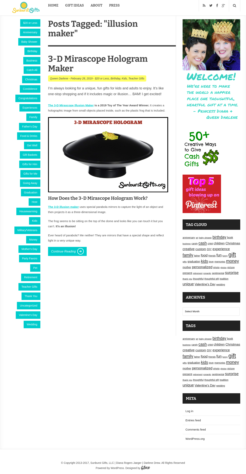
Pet (35, 267)
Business (31, 60)
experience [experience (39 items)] (221, 249)
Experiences (29, 107)
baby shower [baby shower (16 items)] (205, 238)
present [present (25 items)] (187, 273)
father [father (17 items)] (197, 255)
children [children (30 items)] (219, 243)
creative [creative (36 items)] (189, 249)
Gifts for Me (30, 173)
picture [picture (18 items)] (231, 267)
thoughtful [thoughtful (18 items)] (198, 278)
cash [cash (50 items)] (203, 243)
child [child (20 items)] (210, 243)
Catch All (32, 70)
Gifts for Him (29, 164)
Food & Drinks (28, 135)
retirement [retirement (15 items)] (198, 273)
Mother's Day (29, 249)
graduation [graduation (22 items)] (193, 261)
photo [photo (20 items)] (216, 267)
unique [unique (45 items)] (188, 284)
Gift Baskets (30, 154)
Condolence (30, 88)
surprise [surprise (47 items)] (232, 273)
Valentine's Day (28, 315)
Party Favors (29, 258)
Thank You (31, 296)
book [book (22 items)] (230, 237)
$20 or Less (30, 22)
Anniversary (30, 32)
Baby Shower (29, 41)
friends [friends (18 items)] (212, 255)
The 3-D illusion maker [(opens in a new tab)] (63, 206)
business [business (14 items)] (187, 243)
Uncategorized (28, 305)
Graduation (30, 192)
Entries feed (193, 420)
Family (33, 117)
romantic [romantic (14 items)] (207, 273)
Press (114, 5)
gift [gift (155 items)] (232, 254)
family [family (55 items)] (188, 255)
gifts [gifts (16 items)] (185, 262)
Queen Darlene (59, 78)
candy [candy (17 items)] (194, 243)
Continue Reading (63, 251)
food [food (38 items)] (204, 255)
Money (33, 239)
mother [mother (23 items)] (187, 267)
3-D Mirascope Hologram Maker (98, 64)
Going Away (30, 183)
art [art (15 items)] (197, 238)
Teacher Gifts (29, 286)
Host (34, 201)
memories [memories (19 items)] (219, 261)
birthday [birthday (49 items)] (219, 237)
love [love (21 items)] (211, 261)
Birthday (32, 51)
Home (53, 5)
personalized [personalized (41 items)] (202, 267)
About (96, 5)
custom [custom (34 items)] (200, 249)
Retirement (30, 277)
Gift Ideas (74, 5)
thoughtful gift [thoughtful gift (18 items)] (211, 278)
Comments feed (195, 429)
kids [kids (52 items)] (204, 261)
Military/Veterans (27, 230)
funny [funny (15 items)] (225, 256)
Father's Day (29, 126)
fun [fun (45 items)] (219, 255)
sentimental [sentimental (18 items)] (218, 273)
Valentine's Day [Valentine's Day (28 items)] (205, 284)
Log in (189, 411)
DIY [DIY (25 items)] (209, 249)
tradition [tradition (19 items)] (224, 278)
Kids (34, 220)
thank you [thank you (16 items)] (187, 279)
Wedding (32, 324)
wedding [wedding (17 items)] (220, 284)
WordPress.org (195, 438)
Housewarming (28, 211)
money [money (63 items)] (232, 261)
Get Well (32, 145)
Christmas (31, 79)
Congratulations (27, 98)
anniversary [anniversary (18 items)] (189, 237)
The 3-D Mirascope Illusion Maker (71, 105)
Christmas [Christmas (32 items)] (232, 243)
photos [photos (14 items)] (223, 267)
